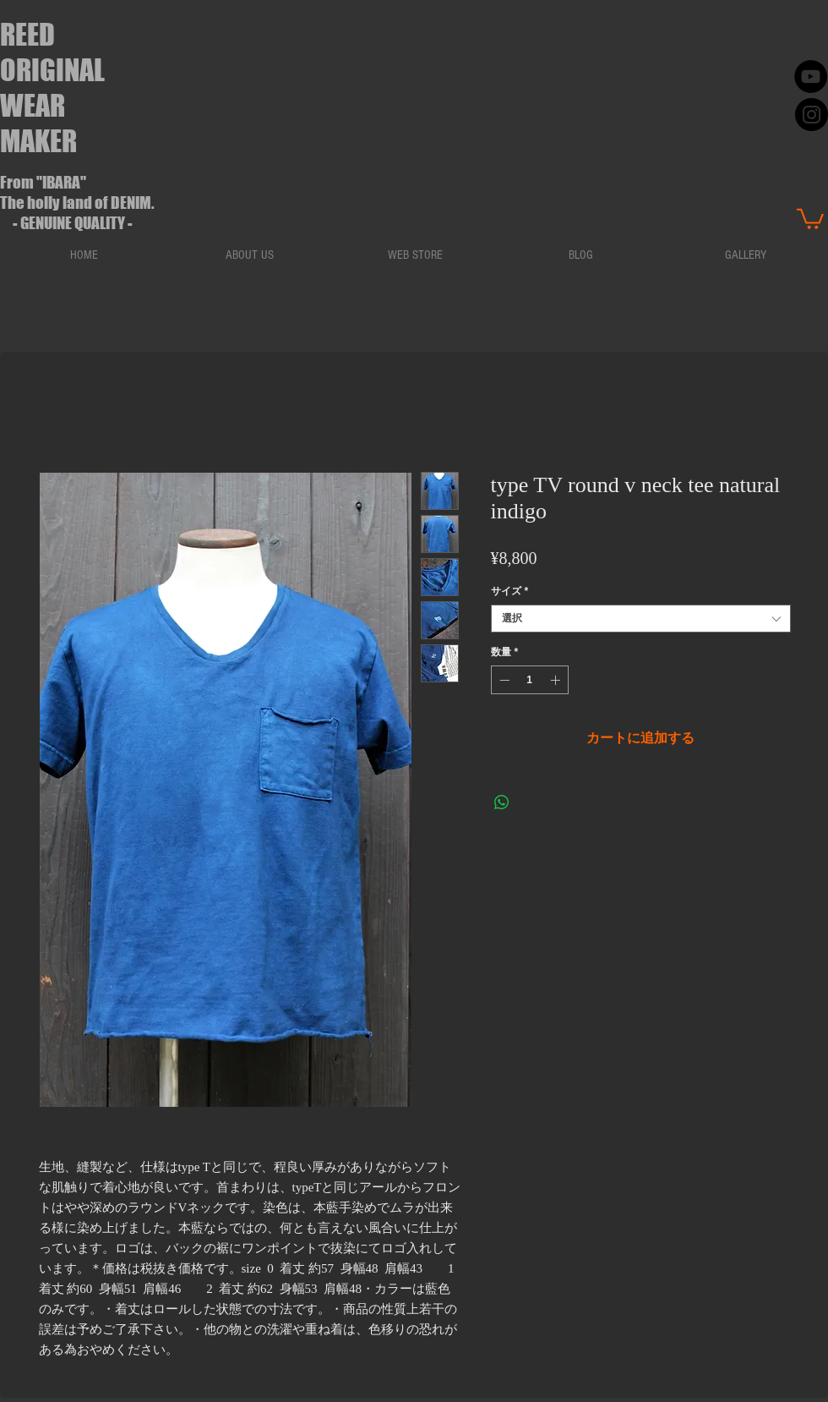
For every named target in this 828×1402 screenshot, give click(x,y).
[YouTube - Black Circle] (810, 76)
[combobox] (641, 619)
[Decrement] (502, 679)
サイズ (510, 591)
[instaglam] (811, 114)
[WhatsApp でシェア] (502, 802)
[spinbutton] (529, 679)
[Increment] (556, 679)
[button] (810, 217)
